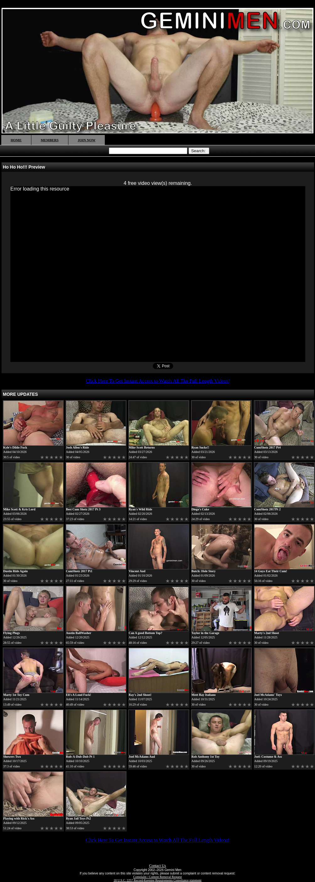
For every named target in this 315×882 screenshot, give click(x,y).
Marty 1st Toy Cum (16, 694)
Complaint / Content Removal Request (157, 877)
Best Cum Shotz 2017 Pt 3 (83, 509)
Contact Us (157, 865)
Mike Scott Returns (142, 447)
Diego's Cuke (200, 509)
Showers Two (12, 756)
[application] (157, 274)
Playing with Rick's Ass (19, 818)
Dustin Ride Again (15, 571)
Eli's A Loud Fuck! (78, 694)
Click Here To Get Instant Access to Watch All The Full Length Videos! (158, 381)
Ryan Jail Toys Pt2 (78, 818)
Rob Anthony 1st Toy (205, 756)
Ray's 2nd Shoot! (140, 694)
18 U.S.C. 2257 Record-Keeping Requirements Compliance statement (157, 880)
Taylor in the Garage (205, 633)
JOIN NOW (87, 140)
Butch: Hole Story (203, 571)
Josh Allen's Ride (77, 447)
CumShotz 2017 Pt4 (267, 447)
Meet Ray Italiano (203, 694)
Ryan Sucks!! (200, 447)
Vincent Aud (137, 571)
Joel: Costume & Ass (268, 756)
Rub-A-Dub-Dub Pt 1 (80, 756)
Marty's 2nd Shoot (266, 633)
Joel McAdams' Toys (268, 694)
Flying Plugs (11, 633)
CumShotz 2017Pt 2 (267, 509)
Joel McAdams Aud (142, 756)
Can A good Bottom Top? (145, 633)
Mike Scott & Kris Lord (19, 509)
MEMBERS (50, 140)
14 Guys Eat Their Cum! (270, 571)
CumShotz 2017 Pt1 (79, 571)
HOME (16, 140)
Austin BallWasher (78, 633)
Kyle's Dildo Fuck (15, 447)
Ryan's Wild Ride (140, 509)
